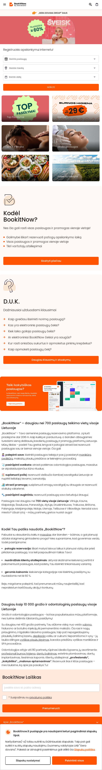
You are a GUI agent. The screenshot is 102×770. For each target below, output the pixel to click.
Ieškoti (51, 87)
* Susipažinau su (30, 697)
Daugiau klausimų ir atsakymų (51, 360)
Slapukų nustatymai (28, 760)
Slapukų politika (84, 749)
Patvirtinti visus (74, 760)
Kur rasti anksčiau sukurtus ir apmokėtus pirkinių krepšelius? (50, 343)
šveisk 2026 (51, 30)
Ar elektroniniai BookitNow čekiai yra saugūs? (39, 337)
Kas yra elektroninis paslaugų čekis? (33, 325)
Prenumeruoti (51, 708)
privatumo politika (41, 697)
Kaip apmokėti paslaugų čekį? (29, 349)
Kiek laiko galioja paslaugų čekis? (31, 331)
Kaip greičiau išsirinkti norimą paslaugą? (36, 319)
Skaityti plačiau (51, 261)
